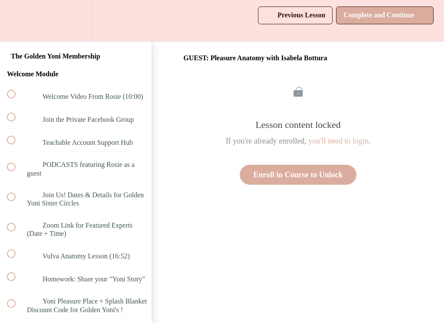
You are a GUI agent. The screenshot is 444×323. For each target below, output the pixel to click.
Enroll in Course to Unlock (298, 174)
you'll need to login (338, 141)
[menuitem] (76, 20)
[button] (16, 20)
